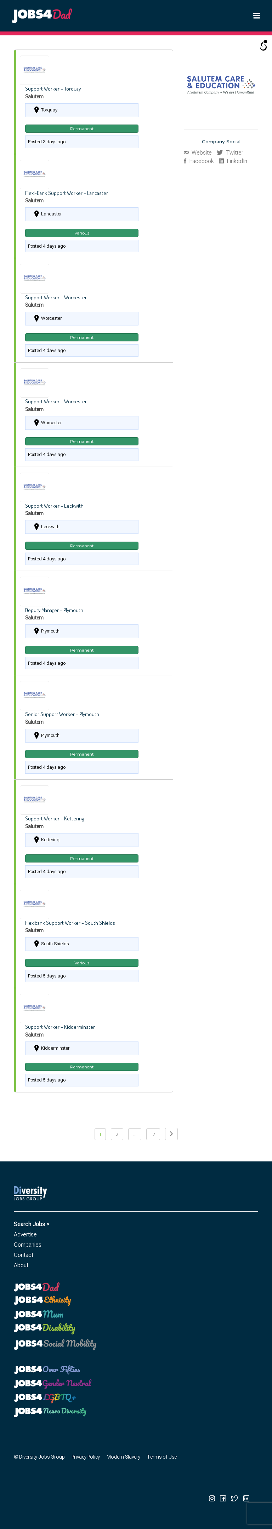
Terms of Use (162, 1457)
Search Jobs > (31, 1224)
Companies (27, 1244)
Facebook (201, 161)
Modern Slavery (123, 1457)
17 (153, 1134)
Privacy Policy (86, 1457)
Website (201, 152)
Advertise (25, 1234)
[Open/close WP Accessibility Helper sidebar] (263, 45)
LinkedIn (236, 161)
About (21, 1265)
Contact (23, 1255)
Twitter (234, 152)
